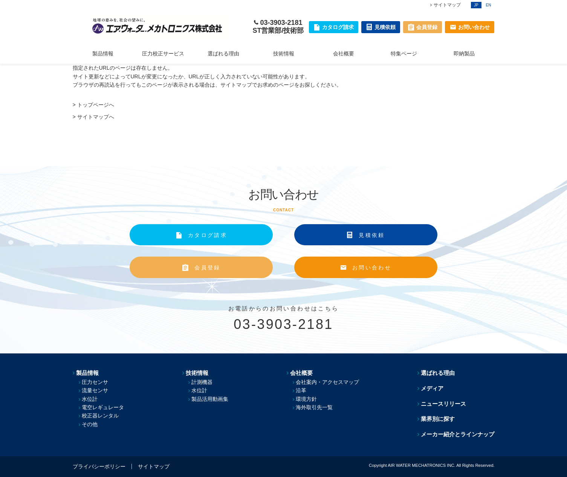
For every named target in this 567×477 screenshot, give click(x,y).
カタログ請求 (207, 235)
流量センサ (95, 390)
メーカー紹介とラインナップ (457, 434)
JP (476, 5)
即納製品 (464, 53)
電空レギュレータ (103, 407)
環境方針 (306, 399)
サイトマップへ (95, 117)
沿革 (301, 390)
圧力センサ (95, 382)
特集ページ (404, 53)
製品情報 (102, 53)
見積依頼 (372, 235)
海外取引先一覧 (314, 407)
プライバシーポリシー (99, 466)
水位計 (90, 399)
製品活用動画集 (209, 399)
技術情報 (283, 53)
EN (488, 5)
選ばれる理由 (223, 53)
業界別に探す (438, 419)
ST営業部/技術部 (278, 30)
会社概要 (343, 53)
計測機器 (201, 382)
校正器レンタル (100, 416)
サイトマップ (447, 5)
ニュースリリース (443, 404)
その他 (90, 424)
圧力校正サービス (163, 53)
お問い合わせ (371, 267)
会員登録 (207, 267)
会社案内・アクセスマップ (327, 382)
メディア (432, 388)
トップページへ (95, 105)
